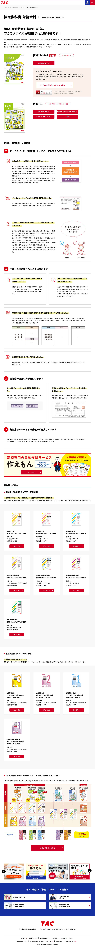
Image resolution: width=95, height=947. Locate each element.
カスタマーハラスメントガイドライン (65, 941)
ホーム (5, 7)
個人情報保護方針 (21, 941)
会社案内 (23, 938)
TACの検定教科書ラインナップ (17, 7)
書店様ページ (32, 938)
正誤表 (70, 938)
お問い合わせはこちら (47, 848)
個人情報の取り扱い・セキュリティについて (41, 941)
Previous (4, 871)
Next (89, 871)
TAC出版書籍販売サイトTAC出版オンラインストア (52, 938)
